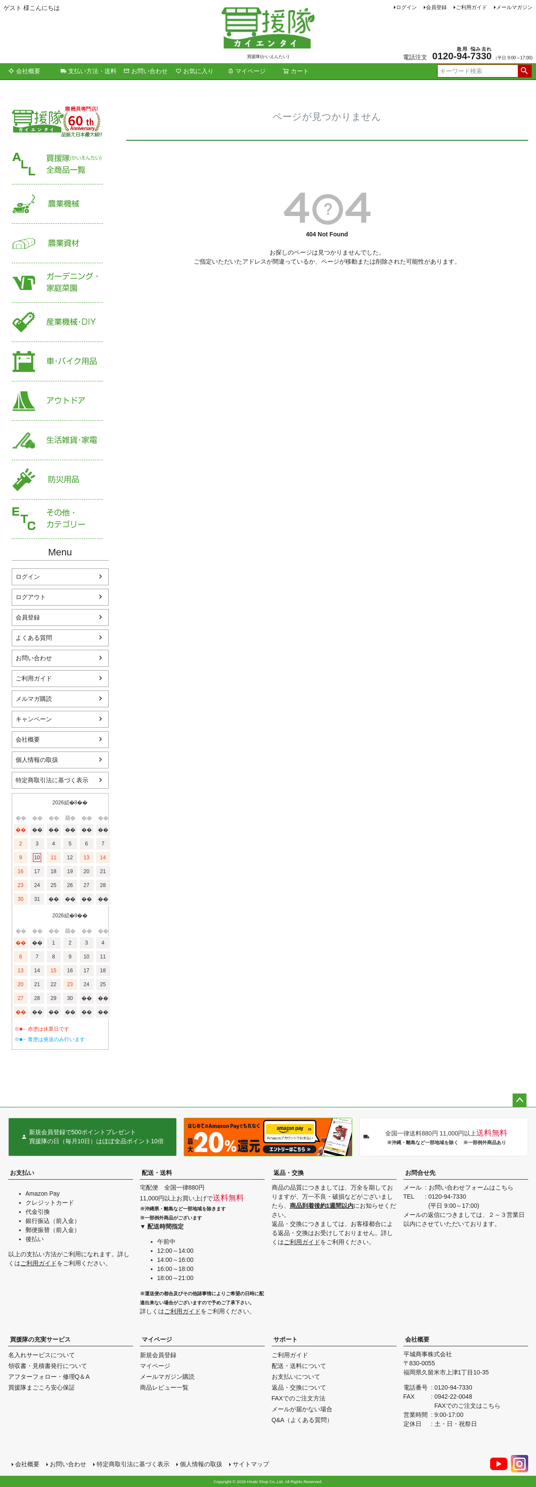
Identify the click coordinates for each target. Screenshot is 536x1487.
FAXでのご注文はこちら (467, 1405)
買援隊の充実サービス (40, 1339)
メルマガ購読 (34, 698)
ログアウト (31, 597)
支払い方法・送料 (88, 71)
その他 (57, 519)
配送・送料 (157, 1172)
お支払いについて (296, 1376)
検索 (524, 71)
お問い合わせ (145, 71)
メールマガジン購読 (167, 1376)
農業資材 (57, 243)
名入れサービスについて (41, 1355)
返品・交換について (299, 1387)
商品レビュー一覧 (164, 1387)
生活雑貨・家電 (57, 440)
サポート (285, 1339)
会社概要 (24, 71)
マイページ (246, 71)
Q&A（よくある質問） (302, 1419)
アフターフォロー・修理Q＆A (49, 1376)
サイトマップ (251, 1464)
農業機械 (57, 204)
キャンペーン (34, 719)
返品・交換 (288, 1172)
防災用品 (57, 480)
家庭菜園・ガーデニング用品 (57, 283)
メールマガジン (514, 7)
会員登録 (436, 7)
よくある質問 (34, 637)
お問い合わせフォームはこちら (471, 1187)
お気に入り (194, 71)
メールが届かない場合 (302, 1409)
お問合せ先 (420, 1172)
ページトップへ (519, 1100)
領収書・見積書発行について (47, 1365)
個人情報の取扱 (37, 759)
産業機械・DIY (57, 322)
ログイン (406, 7)
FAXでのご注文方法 (298, 1398)
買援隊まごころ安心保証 (41, 1387)
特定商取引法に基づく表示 (52, 780)
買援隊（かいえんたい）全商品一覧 (57, 164)
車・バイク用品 (57, 361)
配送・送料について (299, 1365)
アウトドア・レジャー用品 (57, 401)
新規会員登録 (158, 1355)
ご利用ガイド (471, 7)
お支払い (22, 1172)
